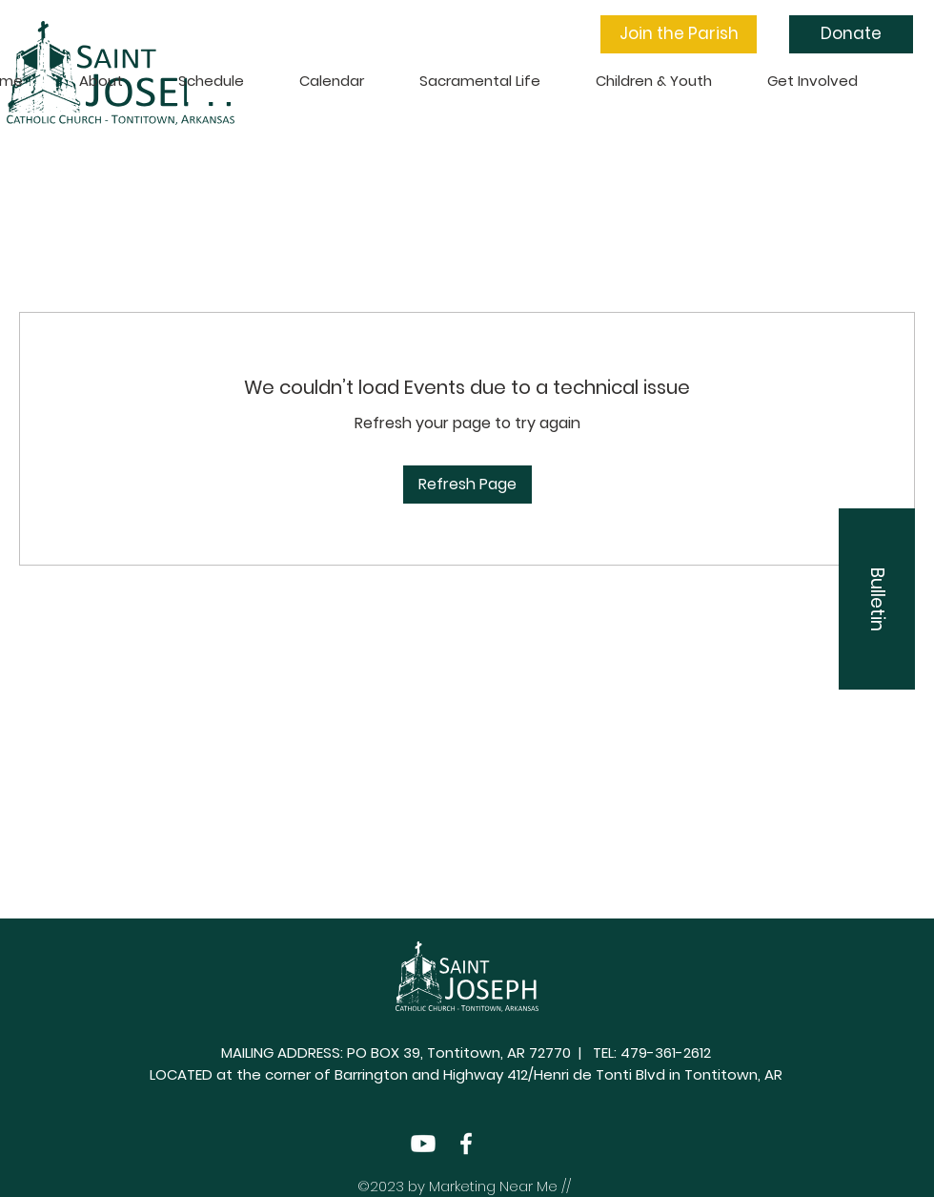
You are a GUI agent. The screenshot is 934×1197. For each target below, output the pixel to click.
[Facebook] (466, 1143)
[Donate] (851, 34)
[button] (678, 34)
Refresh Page (467, 484)
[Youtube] (423, 1143)
